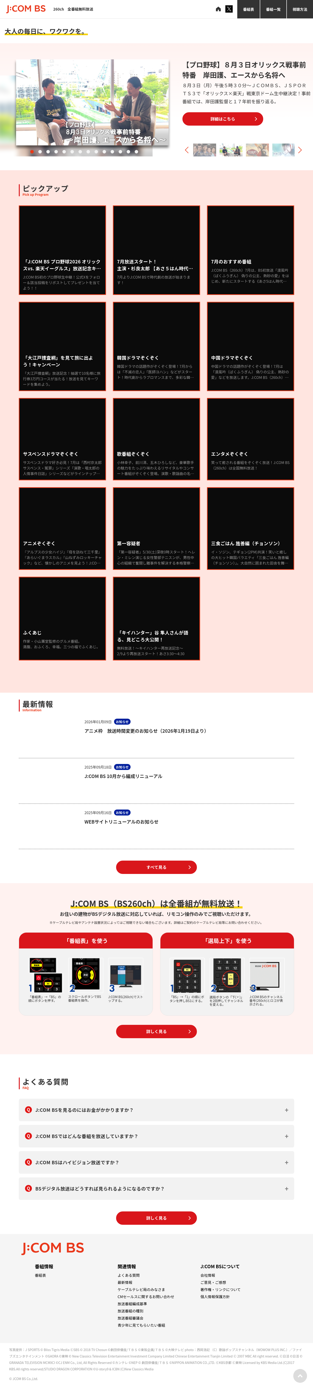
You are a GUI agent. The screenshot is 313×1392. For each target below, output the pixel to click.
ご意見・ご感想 (213, 1282)
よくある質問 (129, 1275)
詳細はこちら (222, 119)
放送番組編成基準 (132, 1304)
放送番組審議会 (130, 1318)
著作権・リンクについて (220, 1289)
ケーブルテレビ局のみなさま (141, 1289)
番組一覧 (273, 9)
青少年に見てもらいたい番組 (141, 1325)
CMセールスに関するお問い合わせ (146, 1296)
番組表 (248, 9)
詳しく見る (156, 1031)
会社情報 (207, 1275)
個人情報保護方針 (215, 1296)
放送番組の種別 (130, 1311)
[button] (32, 151)
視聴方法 (300, 9)
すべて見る (156, 867)
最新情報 (125, 1282)
